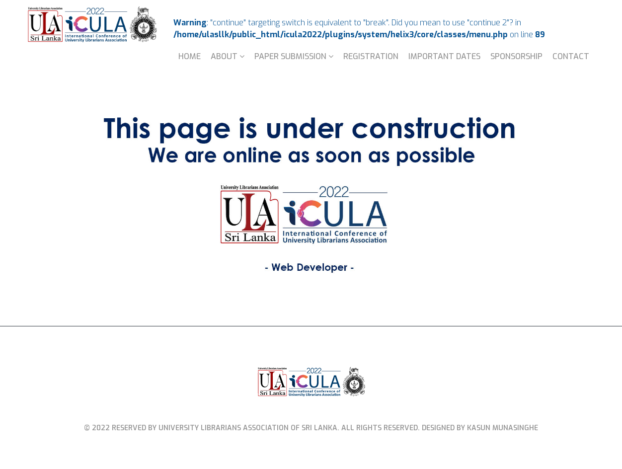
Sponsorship (516, 56)
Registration (370, 56)
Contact (570, 56)
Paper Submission (290, 56)
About (224, 56)
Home (189, 56)
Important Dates (444, 56)
